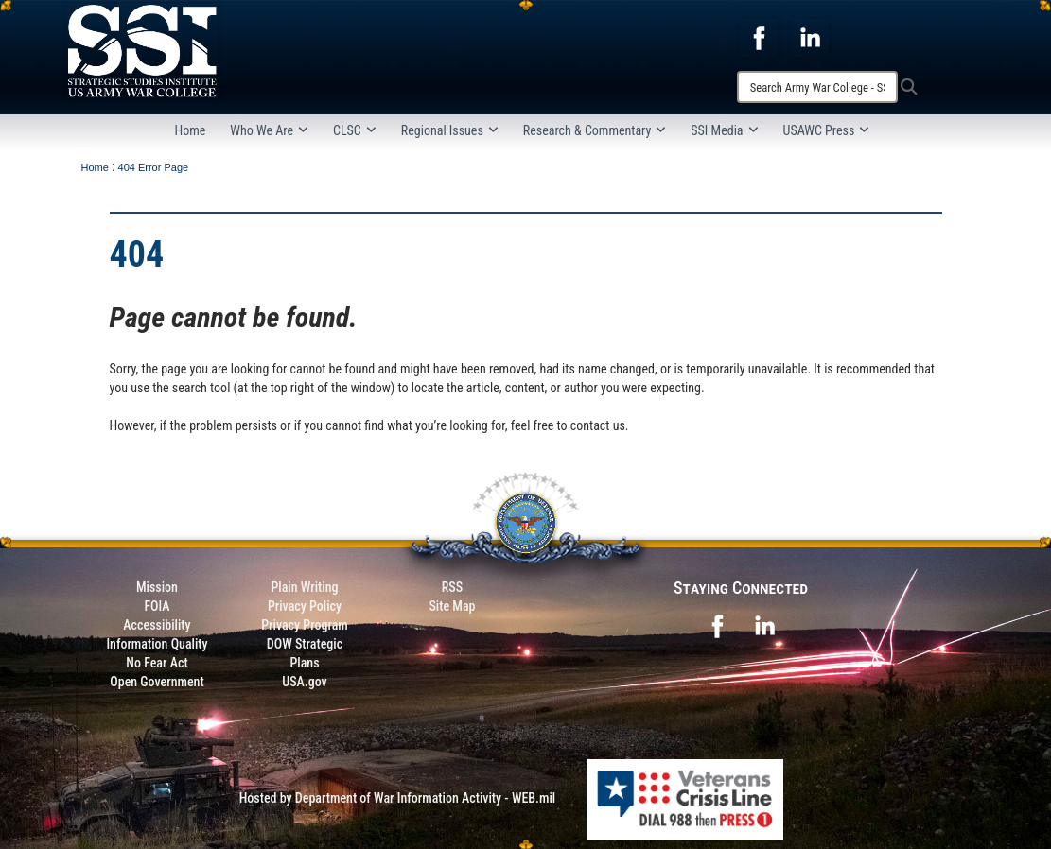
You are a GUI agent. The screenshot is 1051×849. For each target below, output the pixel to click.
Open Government (156, 681)
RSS (452, 587)
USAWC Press (826, 130)
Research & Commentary (595, 130)
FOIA (156, 606)
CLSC (355, 130)
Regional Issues (450, 130)
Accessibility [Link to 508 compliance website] (156, 624)
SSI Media (724, 130)
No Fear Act (156, 662)
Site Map (452, 606)
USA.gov (304, 681)
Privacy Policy (305, 606)
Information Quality (156, 643)
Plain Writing (304, 587)
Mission (157, 587)
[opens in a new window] (759, 36)
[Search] (817, 87)
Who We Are (269, 130)
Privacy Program (304, 624)
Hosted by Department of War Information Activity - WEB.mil (397, 798)
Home (190, 130)
